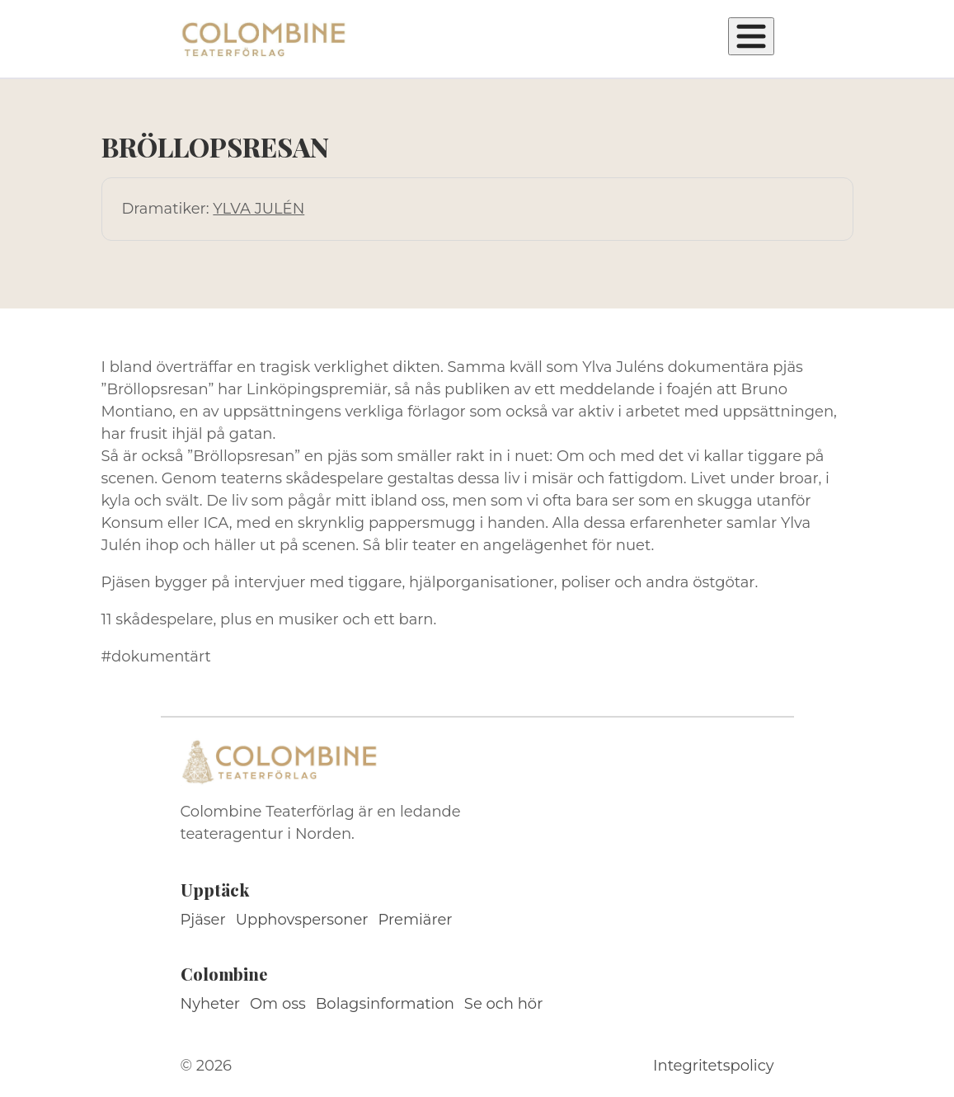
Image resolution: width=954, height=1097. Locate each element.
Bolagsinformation (385, 1004)
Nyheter (211, 1004)
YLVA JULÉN (258, 209)
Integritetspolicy (713, 1066)
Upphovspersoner (302, 920)
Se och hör (503, 1004)
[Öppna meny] (751, 36)
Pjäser (203, 920)
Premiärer (415, 920)
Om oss (278, 1004)
